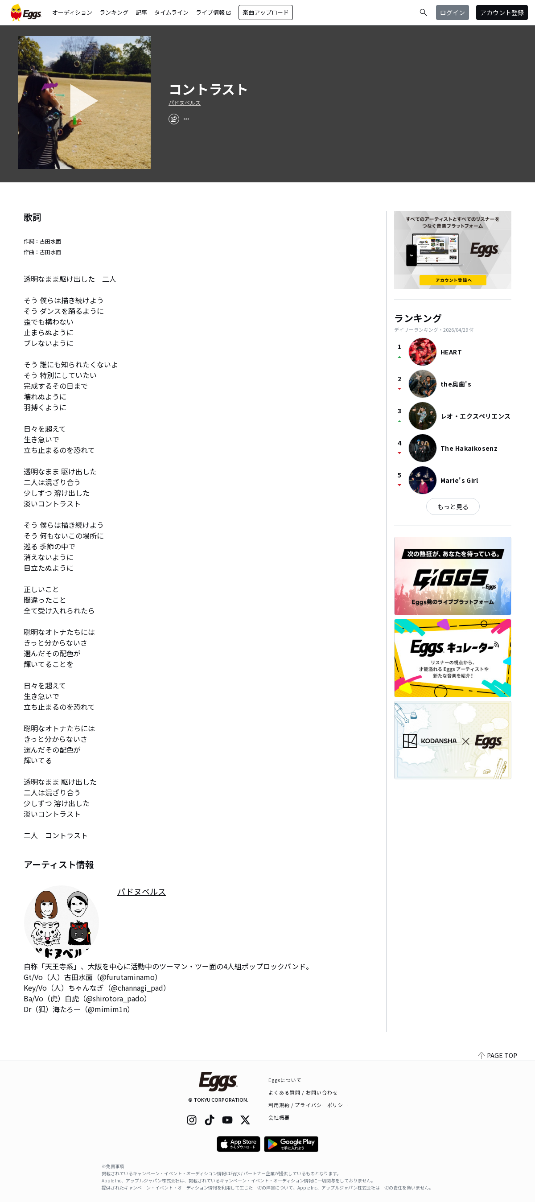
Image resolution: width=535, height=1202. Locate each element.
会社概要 (279, 1117)
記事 (141, 12)
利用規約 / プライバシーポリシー (308, 1104)
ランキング (113, 12)
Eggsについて (285, 1079)
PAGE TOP (497, 1055)
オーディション (72, 12)
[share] (174, 119)
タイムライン (171, 12)
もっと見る (453, 506)
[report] (186, 119)
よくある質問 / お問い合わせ (303, 1092)
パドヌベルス (185, 102)
